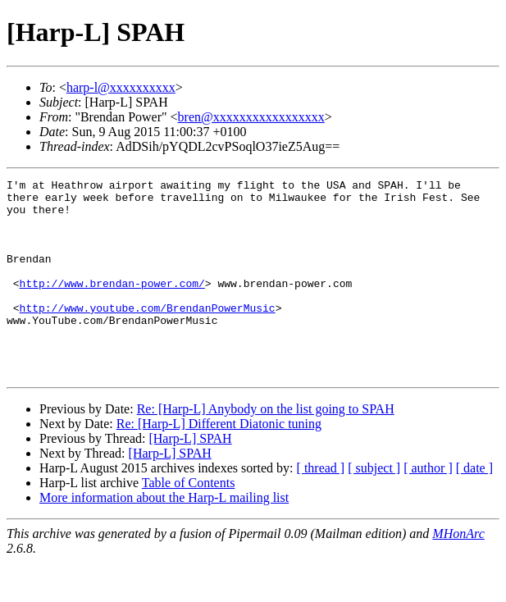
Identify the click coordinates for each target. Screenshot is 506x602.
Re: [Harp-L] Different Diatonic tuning (218, 463)
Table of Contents (188, 522)
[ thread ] (321, 507)
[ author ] (428, 507)
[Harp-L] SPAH (189, 478)
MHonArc (458, 573)
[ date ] (474, 507)
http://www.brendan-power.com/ (112, 305)
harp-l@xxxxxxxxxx (121, 87)
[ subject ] (374, 507)
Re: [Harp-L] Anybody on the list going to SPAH (265, 448)
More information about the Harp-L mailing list (164, 537)
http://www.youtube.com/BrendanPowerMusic (148, 334)
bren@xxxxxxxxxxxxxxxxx (251, 117)
